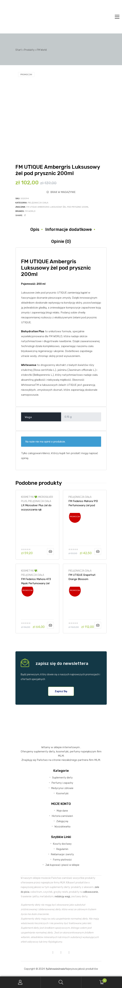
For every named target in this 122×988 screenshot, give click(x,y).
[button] (61, 691)
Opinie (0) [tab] (61, 241)
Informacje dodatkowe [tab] (68, 229)
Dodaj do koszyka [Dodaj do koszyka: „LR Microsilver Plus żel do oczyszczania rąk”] (50, 551)
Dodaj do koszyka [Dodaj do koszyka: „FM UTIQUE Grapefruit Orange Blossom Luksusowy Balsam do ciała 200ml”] (97, 625)
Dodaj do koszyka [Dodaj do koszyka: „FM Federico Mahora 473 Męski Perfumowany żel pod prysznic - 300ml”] (50, 625)
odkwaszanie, (90, 891)
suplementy (41, 751)
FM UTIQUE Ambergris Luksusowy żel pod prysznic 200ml (57, 207)
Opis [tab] (34, 229)
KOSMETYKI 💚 (29, 496)
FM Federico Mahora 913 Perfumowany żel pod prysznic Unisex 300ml (83, 503)
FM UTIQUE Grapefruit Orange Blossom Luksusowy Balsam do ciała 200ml (81, 577)
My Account (20, 982)
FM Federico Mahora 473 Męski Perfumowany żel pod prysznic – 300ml (36, 581)
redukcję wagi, (63, 896)
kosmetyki (62, 751)
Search (61, 982)
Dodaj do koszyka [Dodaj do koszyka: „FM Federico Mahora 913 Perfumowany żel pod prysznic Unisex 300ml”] (97, 551)
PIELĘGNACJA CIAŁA (38, 202)
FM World (30, 211)
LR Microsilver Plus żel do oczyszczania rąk (36, 507)
